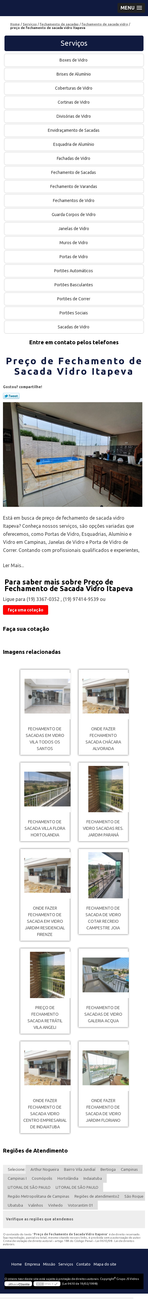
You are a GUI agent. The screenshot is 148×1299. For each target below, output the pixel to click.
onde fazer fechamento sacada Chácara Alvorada (103, 738)
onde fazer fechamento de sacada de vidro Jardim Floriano (103, 1110)
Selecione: (16, 1169)
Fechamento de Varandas (74, 186)
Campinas (129, 1169)
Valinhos (35, 1205)
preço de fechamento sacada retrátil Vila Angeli (45, 1017)
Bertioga (108, 1169)
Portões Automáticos (74, 270)
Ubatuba (15, 1205)
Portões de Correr (74, 298)
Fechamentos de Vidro (74, 200)
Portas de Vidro (74, 256)
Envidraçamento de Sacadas (74, 130)
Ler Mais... (13, 565)
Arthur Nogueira (44, 1169)
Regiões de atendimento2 (96, 1196)
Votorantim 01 (80, 1205)
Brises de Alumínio (74, 74)
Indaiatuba (92, 1178)
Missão (49, 1264)
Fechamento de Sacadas (74, 172)
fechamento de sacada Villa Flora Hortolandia (45, 828)
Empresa (32, 1264)
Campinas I (17, 1178)
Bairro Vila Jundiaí (79, 1169)
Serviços (74, 43)
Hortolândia (67, 1178)
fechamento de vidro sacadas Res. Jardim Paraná (103, 828)
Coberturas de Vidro (74, 88)
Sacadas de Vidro (74, 327)
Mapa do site (105, 1264)
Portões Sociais (74, 312)
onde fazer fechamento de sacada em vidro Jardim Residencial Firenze (45, 921)
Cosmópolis (42, 1178)
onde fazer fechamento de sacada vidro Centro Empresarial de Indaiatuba (45, 1113)
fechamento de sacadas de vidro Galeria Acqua (103, 1014)
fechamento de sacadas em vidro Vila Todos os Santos (45, 738)
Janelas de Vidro (74, 228)
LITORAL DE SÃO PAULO (29, 1187)
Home (16, 1264)
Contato (83, 1264)
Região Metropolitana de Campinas (38, 1196)
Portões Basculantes (74, 284)
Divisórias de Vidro (74, 116)
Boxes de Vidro (74, 60)
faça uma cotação (25, 610)
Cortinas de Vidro (74, 102)
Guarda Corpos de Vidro (74, 214)
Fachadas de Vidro (74, 158)
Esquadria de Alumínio (74, 144)
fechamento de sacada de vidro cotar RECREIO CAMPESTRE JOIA (103, 918)
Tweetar (11, 396)
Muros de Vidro (74, 242)
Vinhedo (55, 1205)
